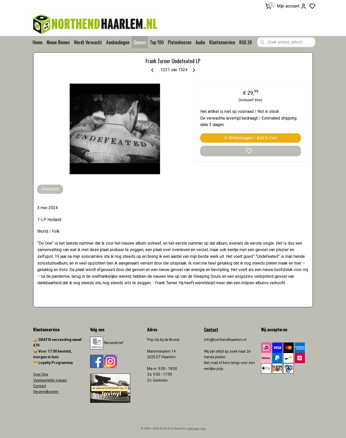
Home (37, 42)
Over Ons (40, 374)
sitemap (193, 428)
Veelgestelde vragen (50, 380)
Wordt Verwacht (88, 42)
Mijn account (292, 6)
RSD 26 (245, 42)
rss (203, 428)
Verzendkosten (46, 392)
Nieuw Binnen (58, 42)
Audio (200, 42)
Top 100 (157, 42)
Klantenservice (222, 42)
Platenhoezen (179, 42)
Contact (39, 386)
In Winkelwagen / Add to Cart (250, 137)
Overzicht (50, 189)
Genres (140, 42)
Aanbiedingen (117, 42)
